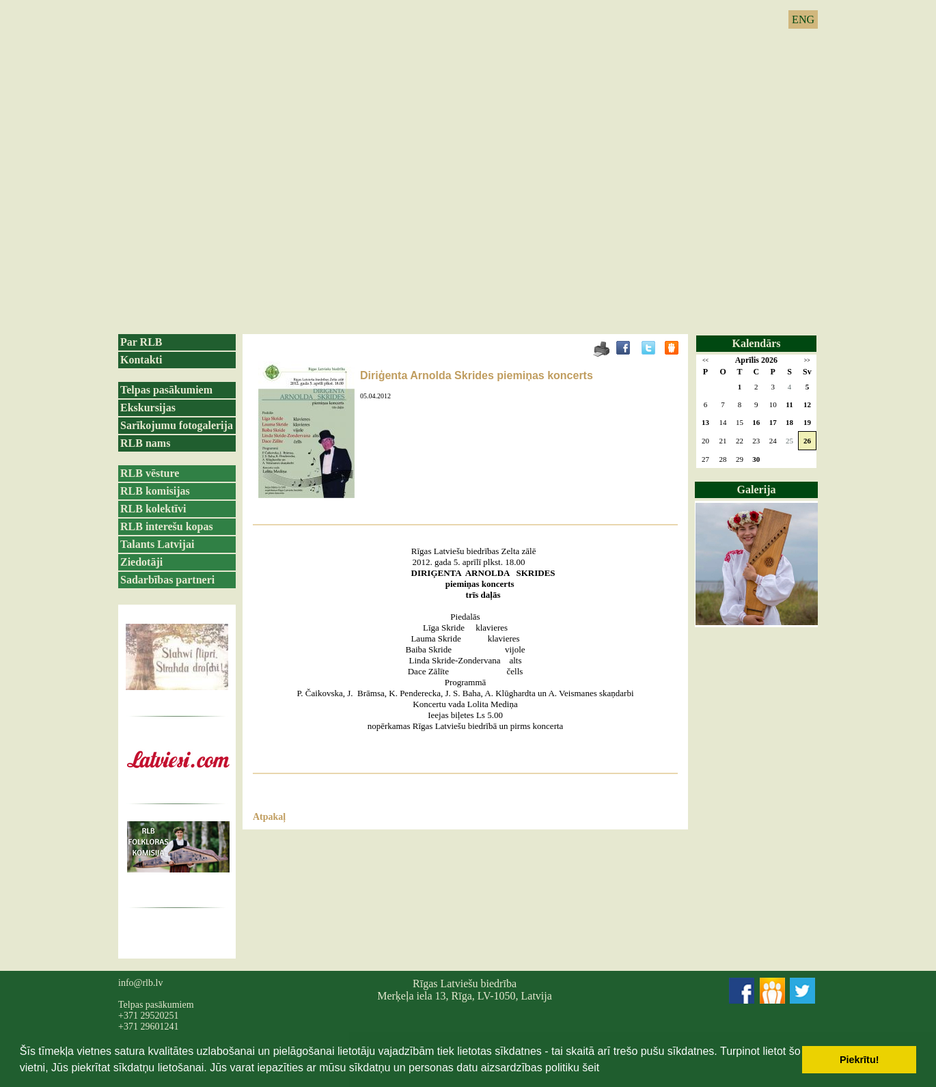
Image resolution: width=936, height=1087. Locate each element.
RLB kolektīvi (153, 508)
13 (705, 422)
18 (789, 422)
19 (807, 422)
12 (807, 404)
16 (756, 422)
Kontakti (141, 360)
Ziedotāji (141, 562)
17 (773, 422)
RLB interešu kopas (166, 526)
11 (789, 404)
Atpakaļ (269, 817)
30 (756, 459)
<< (705, 360)
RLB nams (145, 443)
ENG (803, 19)
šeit (590, 1067)
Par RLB (141, 342)
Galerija (756, 489)
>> (807, 360)
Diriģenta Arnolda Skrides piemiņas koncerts (476, 375)
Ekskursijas (148, 407)
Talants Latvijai (157, 544)
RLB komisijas (155, 491)
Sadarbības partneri (167, 580)
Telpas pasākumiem (166, 390)
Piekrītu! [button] (859, 1059)
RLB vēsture (149, 473)
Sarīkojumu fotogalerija (176, 425)
